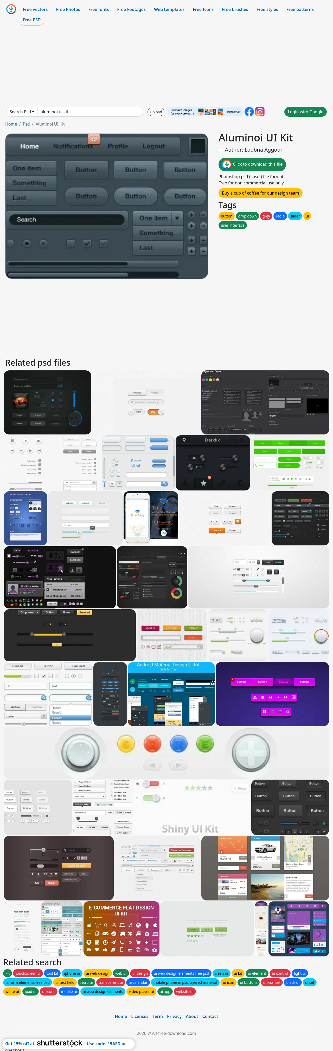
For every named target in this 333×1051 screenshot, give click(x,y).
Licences (139, 1016)
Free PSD (32, 20)
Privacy (174, 1016)
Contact (210, 1016)
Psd (26, 124)
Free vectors (35, 9)
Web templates (169, 9)
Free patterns (300, 9)
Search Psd (20, 112)
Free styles (267, 9)
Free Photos (68, 9)
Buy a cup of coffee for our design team (260, 193)
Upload (156, 111)
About (192, 1016)
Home (11, 124)
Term (157, 1016)
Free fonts (98, 9)
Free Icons (203, 9)
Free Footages (131, 9)
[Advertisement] (166, 66)
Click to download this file (252, 165)
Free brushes (235, 9)
